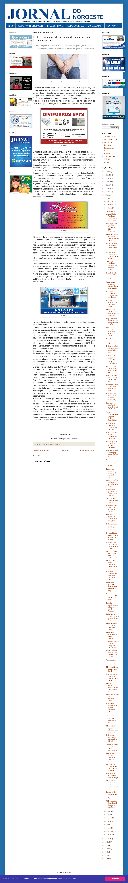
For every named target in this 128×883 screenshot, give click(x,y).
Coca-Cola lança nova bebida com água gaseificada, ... (111, 397)
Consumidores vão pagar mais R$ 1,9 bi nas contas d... (112, 697)
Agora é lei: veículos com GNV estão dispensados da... (111, 719)
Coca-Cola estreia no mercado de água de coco (112, 341)
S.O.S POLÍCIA (109, 156)
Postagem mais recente (40, 450)
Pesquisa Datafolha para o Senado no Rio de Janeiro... (112, 607)
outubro (109, 208)
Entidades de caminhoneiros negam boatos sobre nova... (112, 767)
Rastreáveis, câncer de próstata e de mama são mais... (111, 473)
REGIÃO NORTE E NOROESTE (30, 26)
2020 (107, 192)
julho (108, 814)
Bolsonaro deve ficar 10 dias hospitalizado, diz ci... (111, 626)
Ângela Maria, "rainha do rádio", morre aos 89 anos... (111, 217)
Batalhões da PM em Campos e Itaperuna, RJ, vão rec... (112, 654)
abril (108, 824)
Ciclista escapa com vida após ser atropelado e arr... (112, 369)
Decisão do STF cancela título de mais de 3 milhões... (111, 276)
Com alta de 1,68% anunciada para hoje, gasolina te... (112, 687)
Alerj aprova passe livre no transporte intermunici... (112, 644)
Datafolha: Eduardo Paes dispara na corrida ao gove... (111, 575)
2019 (107, 195)
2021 (107, 188)
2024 (107, 178)
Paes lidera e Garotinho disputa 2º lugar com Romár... (112, 294)
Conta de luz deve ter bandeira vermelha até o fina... (112, 483)
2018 (107, 198)
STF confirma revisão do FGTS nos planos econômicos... (111, 359)
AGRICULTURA (110, 137)
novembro (110, 205)
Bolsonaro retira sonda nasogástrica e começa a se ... (112, 527)
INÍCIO (11, 26)
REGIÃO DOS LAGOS (75, 26)
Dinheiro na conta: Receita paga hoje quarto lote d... (112, 453)
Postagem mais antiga (87, 450)
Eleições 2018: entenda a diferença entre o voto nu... (112, 729)
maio (108, 821)
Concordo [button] (115, 879)
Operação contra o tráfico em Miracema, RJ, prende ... (112, 508)
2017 (107, 839)
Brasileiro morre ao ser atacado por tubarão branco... (111, 463)
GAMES (107, 151)
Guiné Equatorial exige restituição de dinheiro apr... (112, 435)
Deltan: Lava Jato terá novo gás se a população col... (112, 349)
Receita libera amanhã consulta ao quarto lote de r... (111, 564)
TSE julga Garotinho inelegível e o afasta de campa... (111, 266)
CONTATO (111, 26)
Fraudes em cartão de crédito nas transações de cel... (112, 246)
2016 (107, 842)
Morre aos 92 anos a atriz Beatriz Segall (112, 669)
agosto (109, 811)
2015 (107, 845)
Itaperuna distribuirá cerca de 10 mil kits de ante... (112, 406)
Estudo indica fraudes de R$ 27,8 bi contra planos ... (111, 597)
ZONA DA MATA (95, 26)
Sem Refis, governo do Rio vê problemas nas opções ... (112, 518)
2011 (106, 859)
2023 (107, 182)
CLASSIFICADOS (110, 140)
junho (109, 818)
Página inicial (64, 450)
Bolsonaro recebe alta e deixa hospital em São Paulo (112, 237)
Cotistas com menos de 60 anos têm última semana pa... (112, 312)
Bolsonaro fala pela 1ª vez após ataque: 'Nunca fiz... (112, 617)
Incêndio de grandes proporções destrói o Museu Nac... (111, 757)
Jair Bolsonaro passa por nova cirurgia (112, 500)
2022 (107, 185)
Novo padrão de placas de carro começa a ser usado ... (112, 536)
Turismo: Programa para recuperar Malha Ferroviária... (112, 416)
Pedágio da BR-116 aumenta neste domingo (112, 776)
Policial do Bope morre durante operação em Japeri (111, 795)
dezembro (110, 201)
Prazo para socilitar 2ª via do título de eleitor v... (111, 303)
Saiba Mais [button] (71, 879)
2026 (107, 172)
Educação (107, 145)
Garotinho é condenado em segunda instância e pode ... (112, 707)
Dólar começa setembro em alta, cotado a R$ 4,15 (111, 738)
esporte (106, 162)
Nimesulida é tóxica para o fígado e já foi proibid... (111, 492)
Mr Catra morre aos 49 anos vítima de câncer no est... (112, 554)
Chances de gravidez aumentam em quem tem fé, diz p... (111, 586)
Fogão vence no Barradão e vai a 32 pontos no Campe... (112, 321)
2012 (107, 855)
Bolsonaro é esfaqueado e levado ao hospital (111, 635)
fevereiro (110, 831)
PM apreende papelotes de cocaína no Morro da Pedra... (111, 332)
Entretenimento (109, 148)
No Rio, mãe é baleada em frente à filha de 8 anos (112, 255)
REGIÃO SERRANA (55, 26)
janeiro (109, 834)
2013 (107, 852)
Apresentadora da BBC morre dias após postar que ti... (112, 677)
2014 (107, 849)
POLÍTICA (108, 154)
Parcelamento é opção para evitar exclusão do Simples (112, 426)
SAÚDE (107, 159)
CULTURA (108, 142)
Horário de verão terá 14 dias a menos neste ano (111, 378)
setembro (110, 211)
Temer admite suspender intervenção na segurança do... (112, 285)
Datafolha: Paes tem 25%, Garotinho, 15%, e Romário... (111, 227)
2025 (107, 175)
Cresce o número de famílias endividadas (111, 662)
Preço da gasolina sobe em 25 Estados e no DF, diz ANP (112, 444)
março (109, 828)
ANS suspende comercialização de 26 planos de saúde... (112, 545)
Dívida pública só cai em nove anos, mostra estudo (112, 388)
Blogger (68, 872)
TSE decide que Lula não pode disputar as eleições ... (111, 804)
